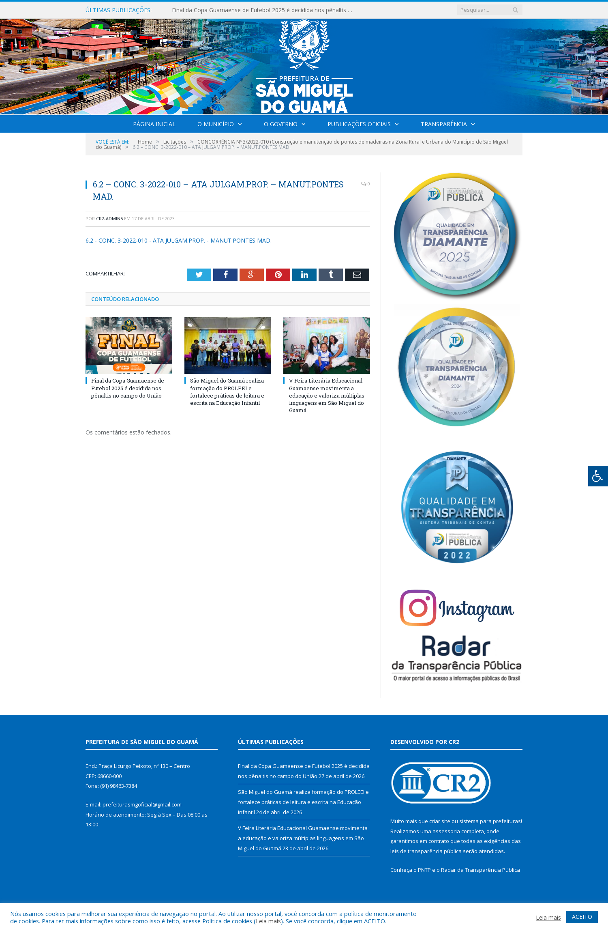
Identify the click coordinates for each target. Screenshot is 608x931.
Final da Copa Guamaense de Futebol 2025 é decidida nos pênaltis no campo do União (265, 10)
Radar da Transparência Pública (480, 869)
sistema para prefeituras (490, 821)
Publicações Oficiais (359, 124)
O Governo (281, 124)
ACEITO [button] (582, 916)
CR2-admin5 (109, 218)
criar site (439, 821)
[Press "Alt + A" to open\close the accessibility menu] (598, 476)
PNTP (424, 869)
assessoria (446, 831)
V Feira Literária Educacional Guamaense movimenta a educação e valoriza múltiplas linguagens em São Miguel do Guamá (326, 395)
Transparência (444, 124)
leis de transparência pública (426, 851)
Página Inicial (154, 124)
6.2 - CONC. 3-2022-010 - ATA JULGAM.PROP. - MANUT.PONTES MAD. (179, 240)
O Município (215, 124)
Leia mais (268, 921)
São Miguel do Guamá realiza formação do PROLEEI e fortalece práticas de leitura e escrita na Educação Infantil (227, 391)
